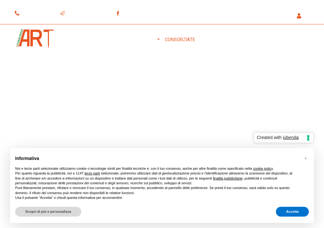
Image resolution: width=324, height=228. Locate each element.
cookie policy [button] (262, 168)
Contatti (296, 39)
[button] (301, 16)
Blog (274, 39)
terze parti (92, 173)
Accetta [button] (292, 211)
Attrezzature (217, 39)
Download (251, 39)
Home (114, 39)
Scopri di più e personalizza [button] (48, 211)
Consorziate (180, 39)
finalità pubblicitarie (228, 178)
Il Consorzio (141, 39)
